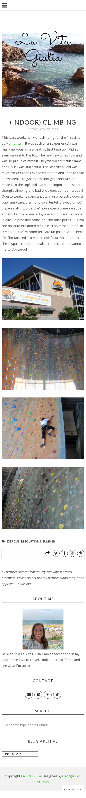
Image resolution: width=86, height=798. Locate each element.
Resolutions (31, 541)
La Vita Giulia (43, 49)
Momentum (15, 143)
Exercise (13, 541)
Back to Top (73, 789)
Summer (49, 541)
